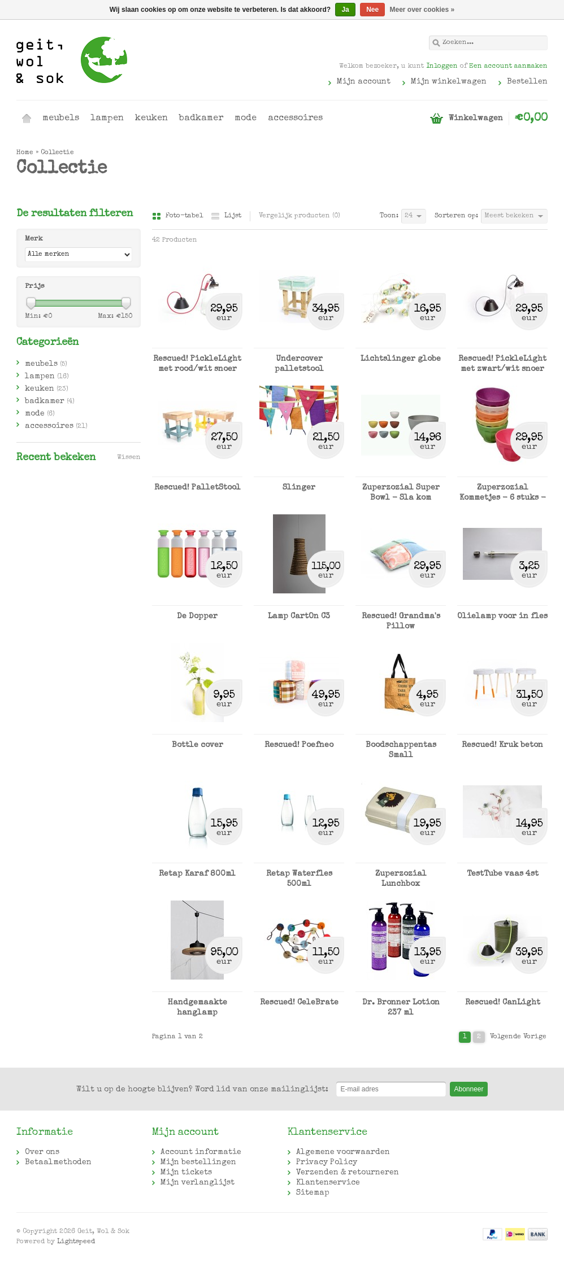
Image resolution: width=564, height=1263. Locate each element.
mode (246, 118)
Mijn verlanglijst (197, 1183)
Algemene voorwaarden (343, 1152)
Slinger (299, 488)
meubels (60, 118)
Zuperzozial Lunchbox (401, 879)
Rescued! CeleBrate (299, 1003)
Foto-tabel (178, 216)
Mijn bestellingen (198, 1162)
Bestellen (527, 82)
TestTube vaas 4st (503, 874)
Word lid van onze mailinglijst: (202, 1090)
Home (26, 119)
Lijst (226, 216)
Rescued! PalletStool (197, 488)
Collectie (57, 153)
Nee (372, 10)
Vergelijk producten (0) (299, 216)
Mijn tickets (186, 1173)
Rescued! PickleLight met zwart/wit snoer (502, 364)
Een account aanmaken (508, 66)
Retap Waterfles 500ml (299, 879)
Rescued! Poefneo (298, 745)
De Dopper (197, 616)
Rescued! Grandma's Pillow (401, 622)
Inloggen (442, 66)
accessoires (295, 118)
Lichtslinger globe (401, 359)
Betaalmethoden (58, 1162)
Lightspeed (76, 1242)
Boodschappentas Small (401, 750)
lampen (107, 118)
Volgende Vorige (518, 1037)
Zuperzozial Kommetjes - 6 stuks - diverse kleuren (502, 493)
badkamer (201, 118)
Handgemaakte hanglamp (197, 1008)
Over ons (42, 1152)
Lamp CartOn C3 (299, 616)
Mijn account (364, 82)
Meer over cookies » (422, 10)
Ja (345, 10)
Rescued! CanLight (502, 1003)
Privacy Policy (326, 1162)
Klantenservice (328, 1183)
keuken (151, 118)
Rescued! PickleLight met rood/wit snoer (197, 364)
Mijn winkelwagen (449, 82)
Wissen (129, 457)
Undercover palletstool (299, 364)
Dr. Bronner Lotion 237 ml (401, 1008)
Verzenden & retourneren (347, 1173)
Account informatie (200, 1152)
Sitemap (312, 1193)
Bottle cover (197, 745)
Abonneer (468, 1089)
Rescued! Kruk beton (502, 745)
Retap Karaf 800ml (197, 874)
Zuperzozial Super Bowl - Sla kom (401, 493)
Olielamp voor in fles (502, 616)
